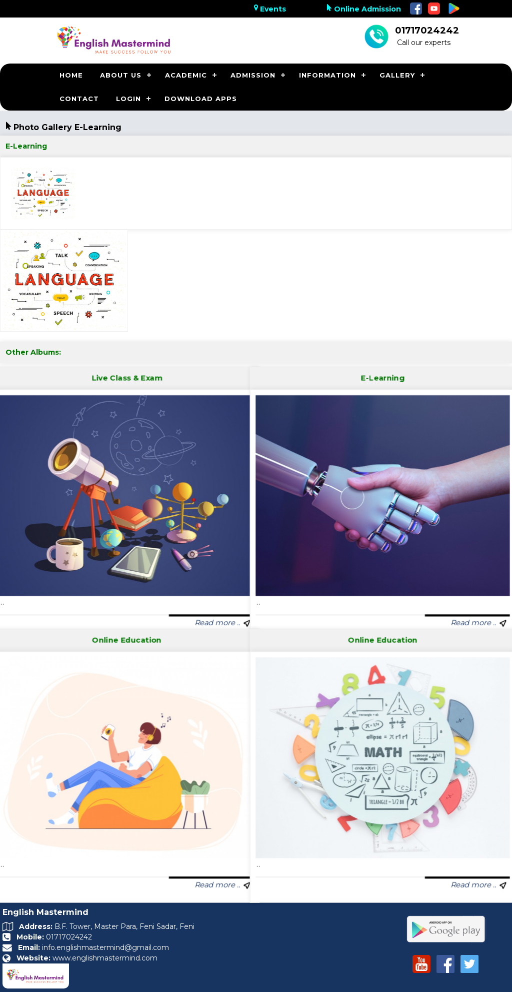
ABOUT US (121, 75)
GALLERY (397, 75)
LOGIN (128, 99)
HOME (71, 75)
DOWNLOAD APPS (200, 99)
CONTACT (79, 99)
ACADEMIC (186, 75)
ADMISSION (253, 75)
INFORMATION (327, 75)
